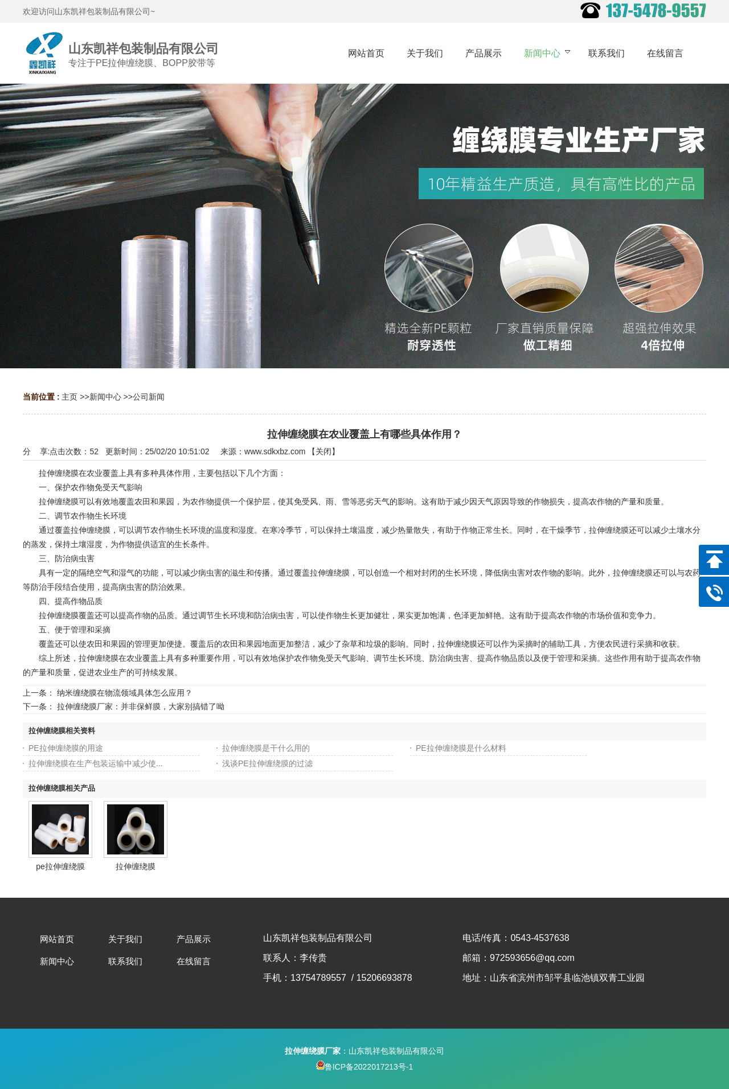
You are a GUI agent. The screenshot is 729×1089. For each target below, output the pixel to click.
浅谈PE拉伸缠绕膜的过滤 (267, 763)
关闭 (323, 451)
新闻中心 (105, 396)
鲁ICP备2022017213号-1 (364, 1066)
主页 (69, 396)
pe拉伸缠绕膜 (60, 866)
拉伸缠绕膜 (135, 866)
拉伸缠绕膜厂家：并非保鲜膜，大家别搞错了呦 (140, 706)
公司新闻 (149, 396)
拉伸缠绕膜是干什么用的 (266, 748)
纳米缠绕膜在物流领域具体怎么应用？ (125, 692)
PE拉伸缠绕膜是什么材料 (461, 748)
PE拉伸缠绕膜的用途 (65, 748)
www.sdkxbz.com (274, 451)
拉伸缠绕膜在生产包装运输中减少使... (95, 763)
